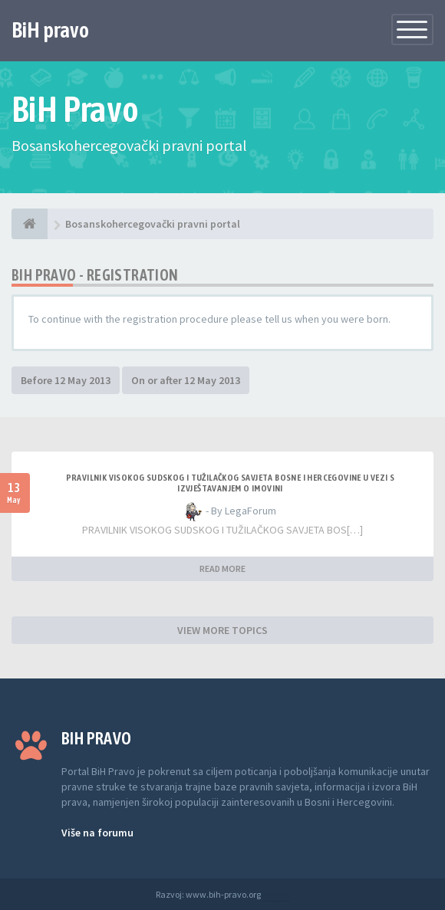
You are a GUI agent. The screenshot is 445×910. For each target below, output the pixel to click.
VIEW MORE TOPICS (222, 630)
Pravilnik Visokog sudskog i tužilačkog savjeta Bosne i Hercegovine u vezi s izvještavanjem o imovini (230, 483)
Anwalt (276, 894)
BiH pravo (50, 30)
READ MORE (222, 568)
